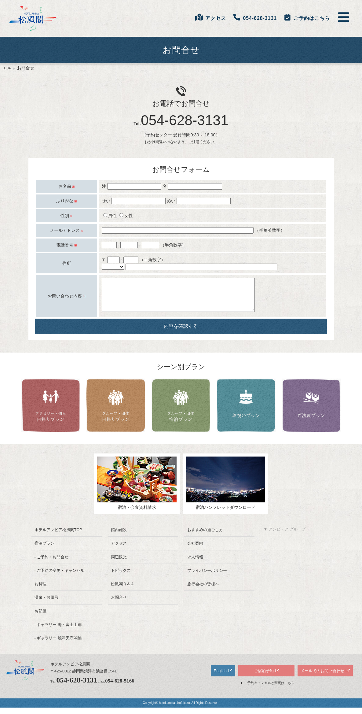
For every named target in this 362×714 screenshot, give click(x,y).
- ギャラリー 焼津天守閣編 (58, 644)
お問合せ (119, 603)
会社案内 (195, 549)
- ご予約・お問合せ (52, 563)
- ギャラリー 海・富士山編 (58, 631)
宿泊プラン (44, 549)
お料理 (40, 590)
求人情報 (195, 563)
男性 (110, 215)
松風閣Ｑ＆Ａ (122, 590)
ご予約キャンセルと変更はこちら (269, 689)
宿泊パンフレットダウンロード (225, 489)
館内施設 (119, 536)
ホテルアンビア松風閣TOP (58, 536)
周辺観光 (119, 563)
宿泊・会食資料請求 (137, 489)
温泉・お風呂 (46, 603)
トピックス (121, 577)
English (220, 677)
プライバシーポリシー (207, 577)
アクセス (119, 549)
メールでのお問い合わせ (322, 677)
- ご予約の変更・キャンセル (60, 577)
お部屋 (40, 617)
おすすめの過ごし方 (205, 536)
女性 (126, 215)
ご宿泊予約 (264, 677)
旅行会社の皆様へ (203, 590)
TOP (7, 68)
